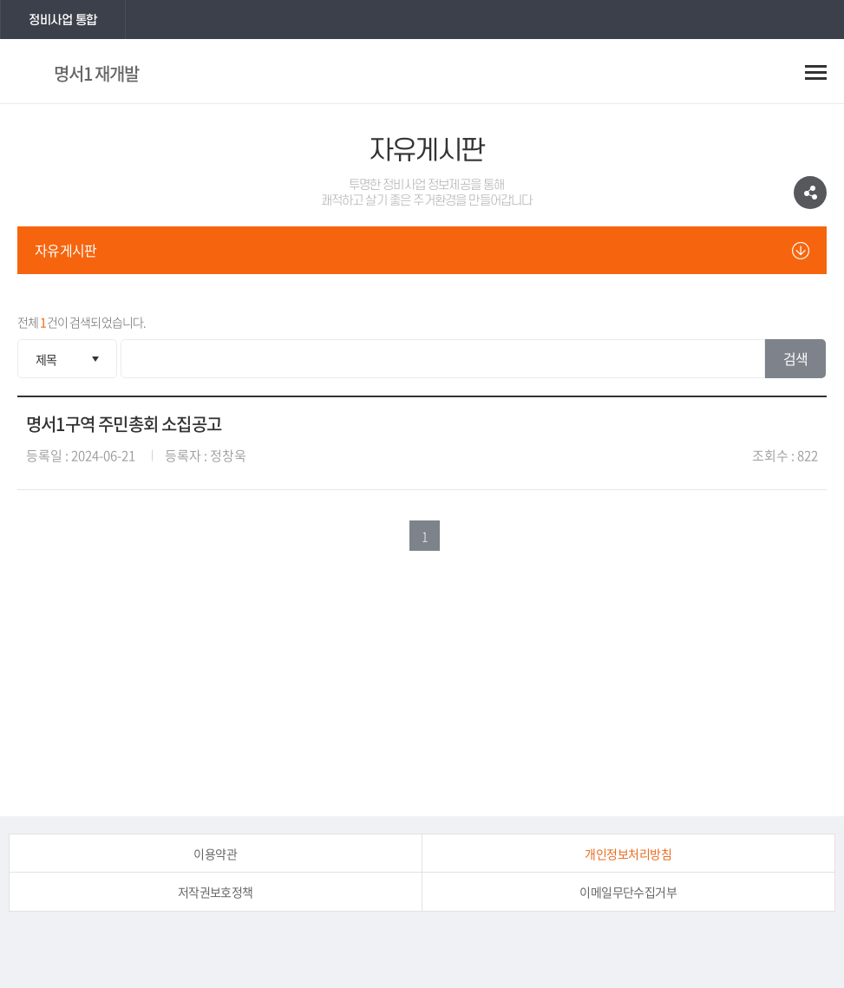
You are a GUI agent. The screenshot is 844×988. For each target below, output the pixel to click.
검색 (795, 358)
